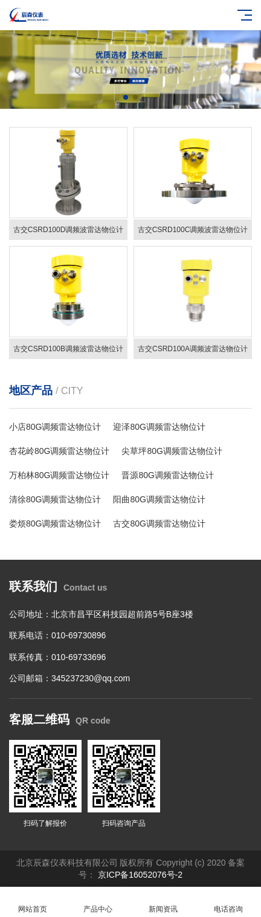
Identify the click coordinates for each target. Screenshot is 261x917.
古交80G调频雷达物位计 (159, 523)
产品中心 (97, 902)
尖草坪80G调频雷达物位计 (171, 451)
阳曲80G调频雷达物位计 (159, 499)
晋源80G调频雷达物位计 (167, 475)
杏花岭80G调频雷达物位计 (59, 451)
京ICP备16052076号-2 (138, 875)
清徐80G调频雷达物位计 (55, 499)
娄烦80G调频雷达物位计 (55, 523)
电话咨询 (228, 902)
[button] (125, 97)
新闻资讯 (163, 902)
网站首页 (32, 902)
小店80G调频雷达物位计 (55, 427)
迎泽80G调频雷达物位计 (159, 427)
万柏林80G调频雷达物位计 (59, 475)
